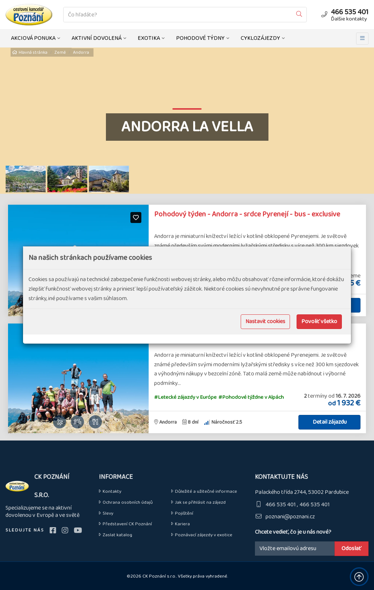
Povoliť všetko (319, 321)
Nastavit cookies (265, 321)
